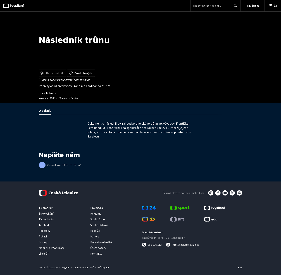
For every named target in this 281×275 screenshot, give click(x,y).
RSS (240, 267)
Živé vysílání (46, 213)
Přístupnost (103, 267)
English (65, 267)
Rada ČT (95, 230)
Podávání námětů (101, 242)
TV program (46, 208)
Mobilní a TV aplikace (52, 248)
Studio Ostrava (99, 225)
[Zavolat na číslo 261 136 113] (152, 244)
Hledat (234, 7)
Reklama (95, 213)
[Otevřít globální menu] (273, 5)
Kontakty (96, 253)
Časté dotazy (98, 248)
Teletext (44, 225)
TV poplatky (46, 219)
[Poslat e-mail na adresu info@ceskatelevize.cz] (182, 244)
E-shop (43, 242)
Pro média (96, 208)
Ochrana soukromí (83, 267)
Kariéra (94, 236)
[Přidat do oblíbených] (81, 73)
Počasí (43, 236)
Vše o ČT (44, 253)
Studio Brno (97, 219)
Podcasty (44, 230)
